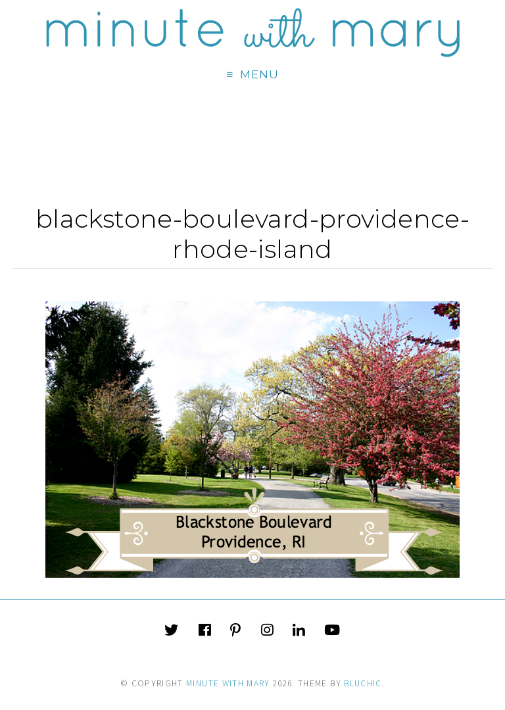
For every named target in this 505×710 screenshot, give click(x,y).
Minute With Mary (228, 683)
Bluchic (362, 683)
